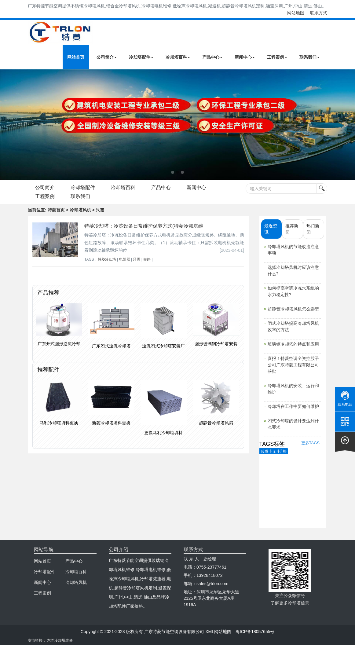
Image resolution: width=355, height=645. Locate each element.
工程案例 (277, 57)
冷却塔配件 (141, 57)
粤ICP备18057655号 (255, 631)
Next (6, 125)
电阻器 (124, 259)
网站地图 (295, 12)
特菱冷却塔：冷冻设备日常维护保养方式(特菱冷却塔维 (143, 226)
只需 (136, 259)
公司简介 (107, 57)
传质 (264, 451)
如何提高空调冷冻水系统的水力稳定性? (293, 291)
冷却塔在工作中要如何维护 (293, 406)
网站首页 (75, 57)
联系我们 (309, 57)
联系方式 (318, 12)
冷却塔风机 (76, 582)
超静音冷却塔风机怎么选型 (293, 308)
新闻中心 (245, 57)
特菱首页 (56, 209)
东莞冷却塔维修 (60, 640)
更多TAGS (310, 443)
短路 (147, 259)
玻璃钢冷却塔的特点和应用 (293, 344)
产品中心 (212, 57)
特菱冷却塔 (107, 259)
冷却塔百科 (178, 57)
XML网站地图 (218, 631)
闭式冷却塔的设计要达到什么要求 (293, 424)
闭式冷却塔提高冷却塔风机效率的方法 (293, 326)
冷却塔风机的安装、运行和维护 (293, 388)
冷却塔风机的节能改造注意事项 (293, 249)
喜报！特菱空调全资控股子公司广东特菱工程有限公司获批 (293, 365)
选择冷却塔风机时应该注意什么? (293, 270)
